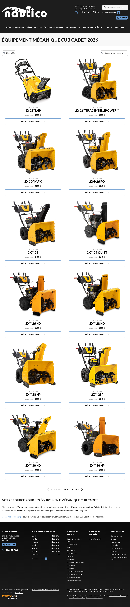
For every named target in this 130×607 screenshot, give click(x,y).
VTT (68, 547)
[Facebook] (118, 12)
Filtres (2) (9, 53)
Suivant (78, 489)
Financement (55, 27)
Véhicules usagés (36, 27)
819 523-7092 (87, 12)
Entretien (114, 551)
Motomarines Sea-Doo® (75, 571)
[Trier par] (114, 53)
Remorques (71, 559)
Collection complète (74, 581)
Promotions (73, 27)
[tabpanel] (46, 545)
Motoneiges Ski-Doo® (74, 574)
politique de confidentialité (117, 596)
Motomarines (72, 553)
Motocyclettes (72, 544)
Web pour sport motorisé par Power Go (45, 590)
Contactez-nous (114, 27)
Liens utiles (117, 531)
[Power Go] (30, 597)
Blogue (113, 539)
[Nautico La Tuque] (24, 12)
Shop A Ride (19, 593)
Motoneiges (71, 565)
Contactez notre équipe (12, 516)
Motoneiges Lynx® (73, 577)
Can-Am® (70, 568)
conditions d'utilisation (77, 598)
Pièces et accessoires (118, 554)
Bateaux (70, 556)
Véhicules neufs (15, 27)
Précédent (53, 489)
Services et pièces (92, 27)
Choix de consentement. (94, 598)
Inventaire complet (95, 539)
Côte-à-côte (71, 550)
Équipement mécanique (75, 562)
